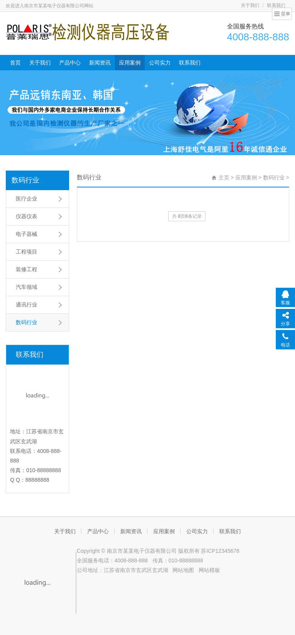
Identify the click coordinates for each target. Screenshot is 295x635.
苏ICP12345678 (220, 551)
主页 (224, 177)
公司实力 (160, 63)
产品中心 (70, 63)
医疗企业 (26, 199)
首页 (15, 63)
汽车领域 (26, 287)
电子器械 (26, 234)
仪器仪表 (26, 216)
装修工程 (26, 269)
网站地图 (183, 570)
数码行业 (25, 180)
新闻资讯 (100, 63)
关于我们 (250, 5)
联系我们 (190, 63)
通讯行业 (26, 305)
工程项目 (26, 252)
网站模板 (209, 570)
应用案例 (130, 63)
